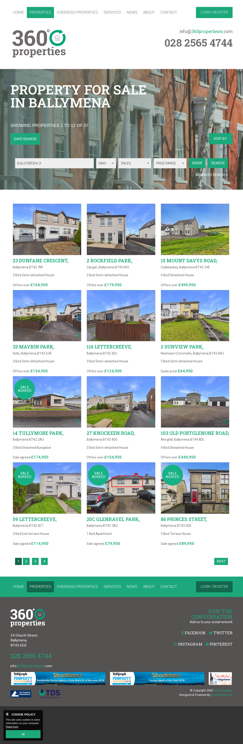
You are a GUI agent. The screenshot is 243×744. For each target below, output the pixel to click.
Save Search (25, 139)
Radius (104, 163)
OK (23, 734)
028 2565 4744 (31, 693)
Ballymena (30, 163)
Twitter (221, 670)
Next (221, 599)
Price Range (166, 163)
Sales (126, 163)
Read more (12, 726)
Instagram (188, 681)
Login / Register (214, 12)
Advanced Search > (212, 175)
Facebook (193, 670)
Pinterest (219, 681)
